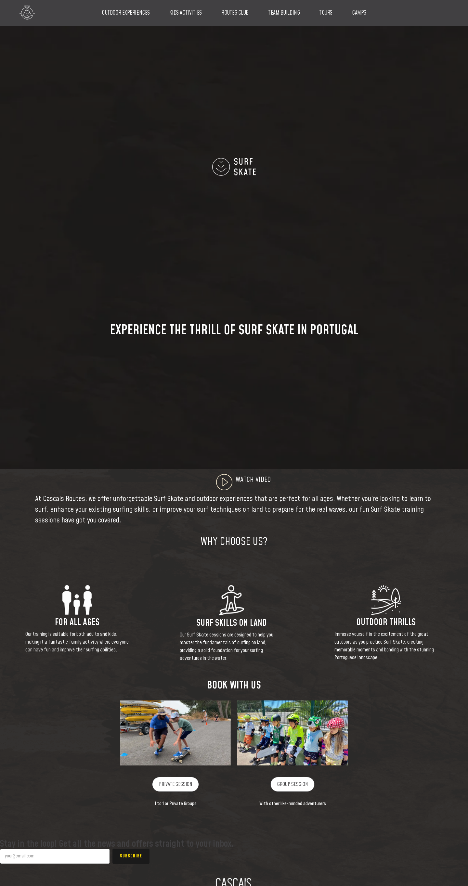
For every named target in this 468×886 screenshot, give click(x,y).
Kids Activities (185, 13)
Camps (359, 13)
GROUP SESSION (292, 784)
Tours (325, 13)
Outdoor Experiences (126, 13)
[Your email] (55, 856)
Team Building (284, 13)
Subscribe (131, 856)
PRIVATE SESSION (175, 784)
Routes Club (235, 13)
